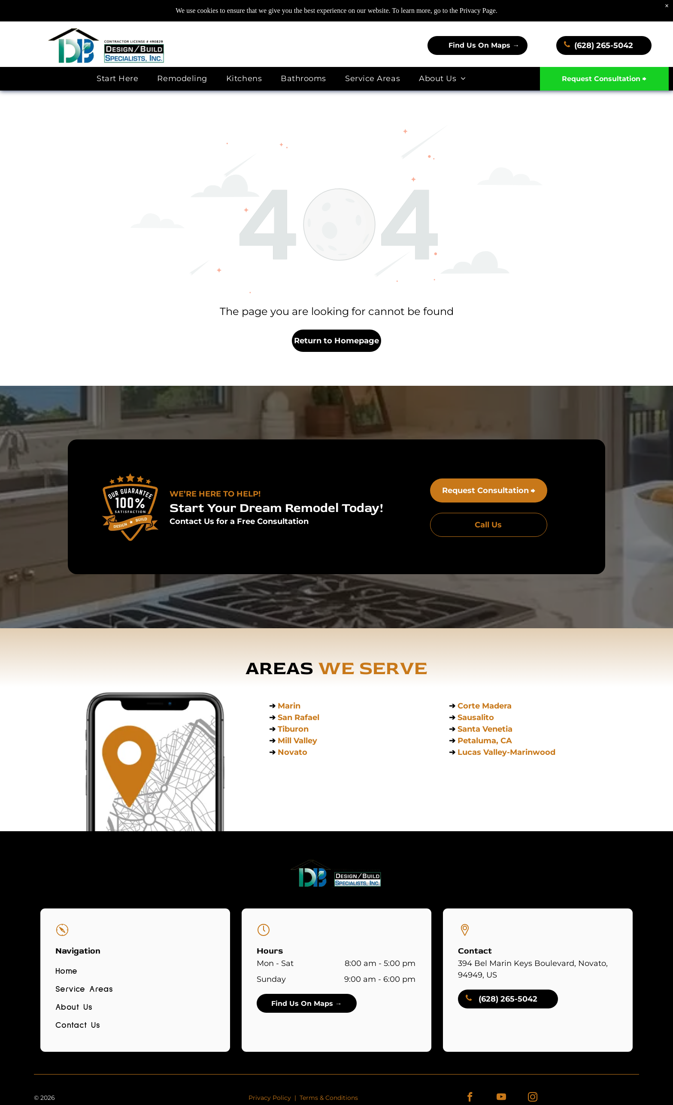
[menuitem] (117, 79)
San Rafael (298, 717)
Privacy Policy (270, 1098)
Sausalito (476, 717)
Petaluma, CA (485, 740)
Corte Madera (485, 706)
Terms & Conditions (329, 1098)
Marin (289, 706)
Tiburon (294, 729)
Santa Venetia (486, 729)
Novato (292, 752)
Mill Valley (297, 740)
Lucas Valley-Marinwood (506, 752)
